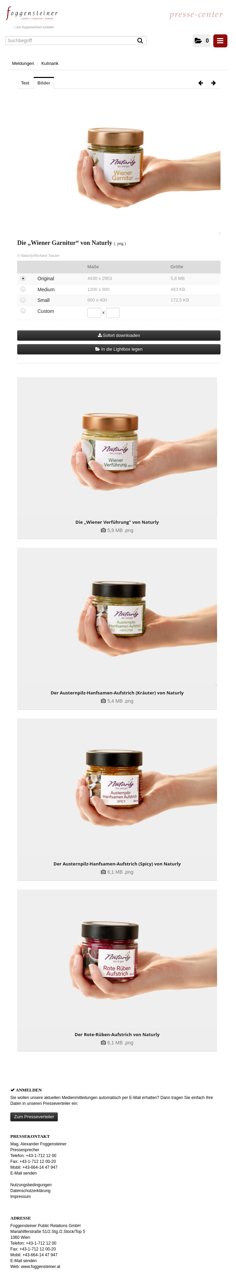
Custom (45, 311)
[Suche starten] (141, 41)
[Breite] (94, 313)
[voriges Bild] (200, 83)
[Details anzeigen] (117, 448)
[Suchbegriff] (76, 40)
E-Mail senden (23, 1173)
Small (43, 300)
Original (45, 278)
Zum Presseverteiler (34, 1116)
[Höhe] (113, 313)
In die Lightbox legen (119, 349)
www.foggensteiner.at (40, 1266)
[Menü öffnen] (220, 40)
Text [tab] (25, 83)
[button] (201, 40)
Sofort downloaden (119, 335)
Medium (46, 289)
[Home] (33, 15)
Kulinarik (49, 63)
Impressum (20, 1196)
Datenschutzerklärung (30, 1190)
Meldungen (23, 63)
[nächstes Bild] (213, 83)
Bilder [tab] (43, 83)
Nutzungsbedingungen (31, 1184)
